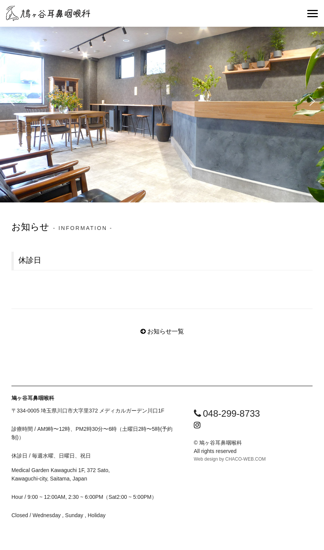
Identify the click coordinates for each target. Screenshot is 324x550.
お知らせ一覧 (165, 331)
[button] (12, 101)
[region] (162, 101)
